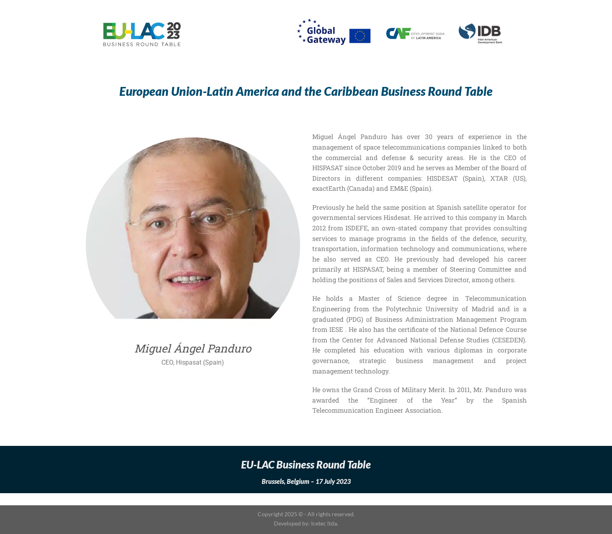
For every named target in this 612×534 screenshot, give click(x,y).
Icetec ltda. (324, 523)
